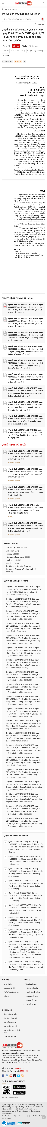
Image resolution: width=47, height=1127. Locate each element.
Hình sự (9, 554)
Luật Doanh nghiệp (22, 1116)
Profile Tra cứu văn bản (11, 992)
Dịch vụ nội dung (31, 1000)
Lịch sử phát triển (9, 988)
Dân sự (10, 517)
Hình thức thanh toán (11, 1018)
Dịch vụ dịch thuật (32, 996)
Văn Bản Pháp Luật (8, 1116)
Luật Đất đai (34, 1116)
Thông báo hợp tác (10, 1036)
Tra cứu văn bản (31, 984)
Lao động (9, 563)
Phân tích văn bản (32, 988)
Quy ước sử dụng (10, 1022)
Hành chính (10, 560)
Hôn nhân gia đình (14, 463)
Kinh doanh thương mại (15, 557)
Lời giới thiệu (8, 984)
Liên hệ (6, 996)
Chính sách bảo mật (10, 1026)
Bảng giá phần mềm (10, 1014)
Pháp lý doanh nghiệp (33, 992)
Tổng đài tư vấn (31, 1004)
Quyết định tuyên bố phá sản (17, 566)
